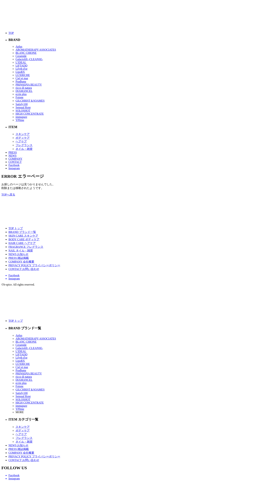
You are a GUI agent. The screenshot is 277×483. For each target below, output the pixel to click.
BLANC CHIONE (26, 52)
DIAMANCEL (24, 90)
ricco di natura (24, 87)
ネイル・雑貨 (24, 148)
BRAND (22, 231)
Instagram (14, 168)
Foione (19, 97)
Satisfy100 (22, 104)
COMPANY (15, 158)
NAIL (20, 250)
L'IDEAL (21, 62)
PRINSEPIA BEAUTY (29, 84)
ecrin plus (21, 94)
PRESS (12, 152)
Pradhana (21, 81)
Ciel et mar (22, 78)
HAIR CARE (22, 243)
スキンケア (23, 134)
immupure (21, 116)
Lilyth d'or (21, 68)
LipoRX (20, 71)
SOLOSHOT (23, 110)
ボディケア (23, 137)
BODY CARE (23, 239)
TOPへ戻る (8, 194)
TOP (11, 32)
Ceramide (21, 56)
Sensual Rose (23, 107)
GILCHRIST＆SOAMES (30, 100)
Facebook (13, 165)
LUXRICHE (23, 75)
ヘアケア (21, 141)
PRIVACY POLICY (34, 265)
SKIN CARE (23, 235)
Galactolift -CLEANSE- (29, 59)
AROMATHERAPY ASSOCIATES (36, 49)
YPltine (20, 120)
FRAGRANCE (25, 246)
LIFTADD (21, 65)
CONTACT (15, 161)
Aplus (19, 46)
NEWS (12, 155)
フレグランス (24, 145)
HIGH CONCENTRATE (30, 113)
